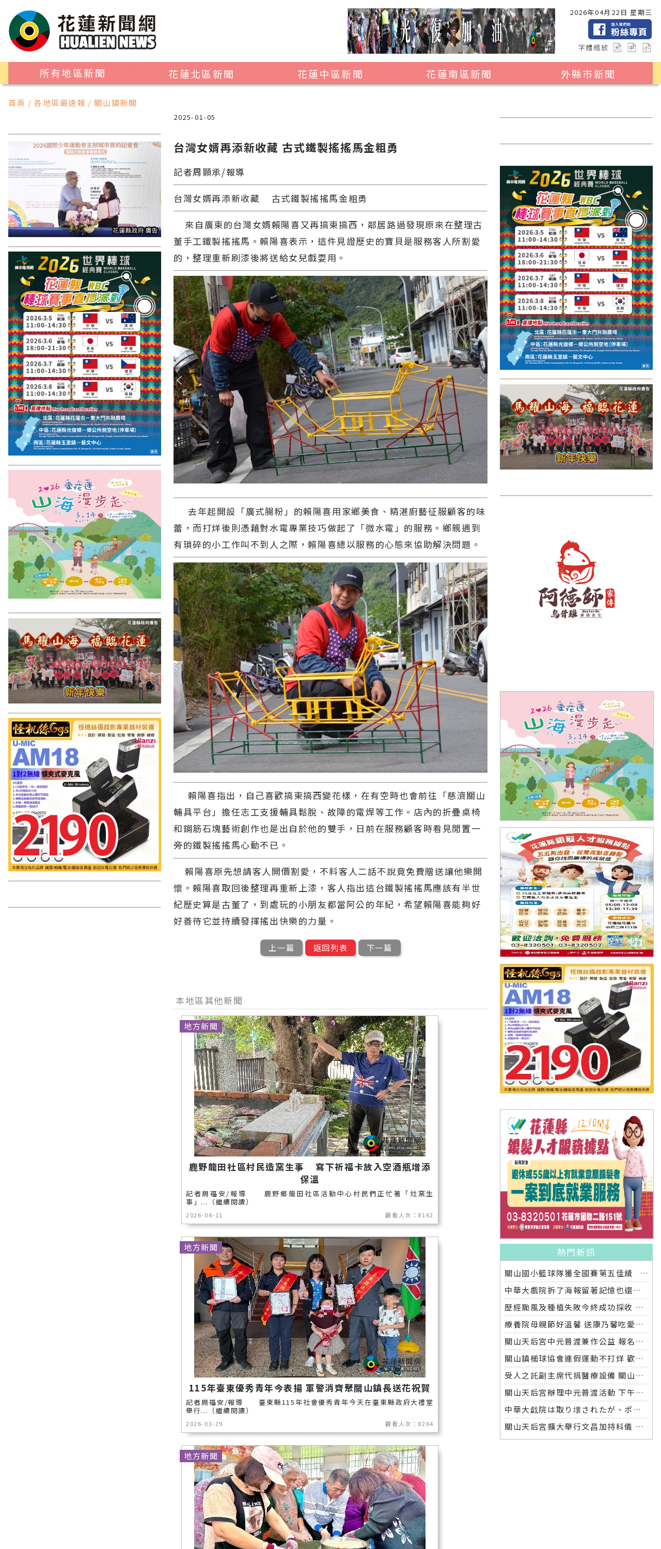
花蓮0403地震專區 (196, 1525)
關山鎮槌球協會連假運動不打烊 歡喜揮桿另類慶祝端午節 (576, 1358)
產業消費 (226, 1498)
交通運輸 (377, 1511)
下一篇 (379, 947)
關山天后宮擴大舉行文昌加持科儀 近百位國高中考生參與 (576, 1426)
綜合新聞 (131, 1525)
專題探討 (330, 1511)
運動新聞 (417, 1498)
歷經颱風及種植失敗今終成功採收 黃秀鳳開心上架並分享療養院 (576, 1307)
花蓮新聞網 (201, 1536)
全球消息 (425, 1511)
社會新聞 (83, 1511)
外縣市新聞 (588, 74)
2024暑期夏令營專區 (286, 1525)
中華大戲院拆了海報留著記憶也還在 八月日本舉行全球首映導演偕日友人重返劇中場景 (576, 1290)
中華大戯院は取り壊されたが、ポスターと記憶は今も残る (576, 1409)
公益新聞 (321, 1498)
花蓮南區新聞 (459, 74)
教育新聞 (282, 1511)
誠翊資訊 (312, 1536)
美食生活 (274, 1498)
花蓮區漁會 (135, 1511)
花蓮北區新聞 (201, 74)
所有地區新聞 (73, 73)
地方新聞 (178, 1498)
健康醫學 (83, 1525)
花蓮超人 (187, 1511)
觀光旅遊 (131, 1498)
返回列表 (330, 947)
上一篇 (281, 947)
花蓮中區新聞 (330, 74)
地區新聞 (83, 1498)
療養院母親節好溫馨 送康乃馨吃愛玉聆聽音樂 (576, 1324)
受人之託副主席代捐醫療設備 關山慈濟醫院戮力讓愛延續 (576, 1375)
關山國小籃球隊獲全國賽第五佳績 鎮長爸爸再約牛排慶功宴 (576, 1273)
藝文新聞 (234, 1511)
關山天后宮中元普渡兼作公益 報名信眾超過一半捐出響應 (576, 1341)
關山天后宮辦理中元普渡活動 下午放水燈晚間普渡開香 (576, 1392)
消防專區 (369, 1498)
